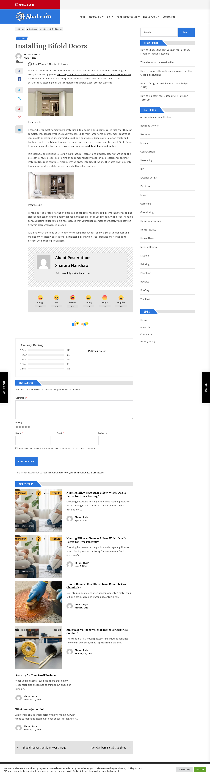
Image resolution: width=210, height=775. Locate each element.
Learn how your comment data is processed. (80, 472)
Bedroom (145, 134)
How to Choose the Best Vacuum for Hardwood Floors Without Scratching (165, 51)
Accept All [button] (200, 769)
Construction (147, 151)
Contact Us (169, 16)
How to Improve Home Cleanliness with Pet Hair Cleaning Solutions (166, 72)
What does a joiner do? (29, 709)
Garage (144, 194)
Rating (19, 422)
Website (102, 433)
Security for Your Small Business (36, 675)
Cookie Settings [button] (184, 769)
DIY (110, 16)
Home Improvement (128, 16)
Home (82, 16)
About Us (145, 327)
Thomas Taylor (82, 517)
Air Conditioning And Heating (156, 116)
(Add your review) (97, 350)
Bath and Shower (149, 125)
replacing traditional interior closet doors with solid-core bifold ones (94, 74)
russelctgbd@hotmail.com (72, 273)
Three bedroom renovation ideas (158, 62)
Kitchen (144, 255)
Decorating (96, 16)
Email (60, 433)
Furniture (145, 186)
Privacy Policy (147, 341)
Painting (145, 264)
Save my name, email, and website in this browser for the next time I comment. (57, 448)
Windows (145, 298)
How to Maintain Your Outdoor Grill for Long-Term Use (164, 97)
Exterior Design (148, 177)
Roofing (144, 290)
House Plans (151, 16)
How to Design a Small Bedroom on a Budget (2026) (164, 85)
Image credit (35, 122)
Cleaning (145, 142)
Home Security (148, 229)
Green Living (147, 212)
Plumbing (145, 272)
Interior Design (148, 246)
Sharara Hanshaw (32, 54)
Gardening (146, 203)
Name (19, 433)
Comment (21, 397)
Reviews (22, 38)
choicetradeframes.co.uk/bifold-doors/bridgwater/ (89, 145)
